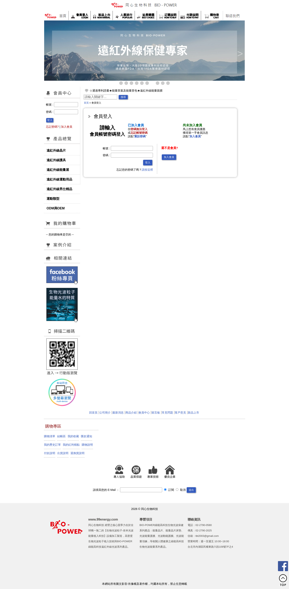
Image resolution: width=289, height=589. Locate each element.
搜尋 (123, 97)
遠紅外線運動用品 (59, 179)
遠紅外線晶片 (56, 150)
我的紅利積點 (71, 444)
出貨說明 (62, 453)
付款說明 (49, 453)
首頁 (86, 102)
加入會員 (66, 126)
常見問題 (167, 412)
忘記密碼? (52, 126)
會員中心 (144, 412)
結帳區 (61, 436)
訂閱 (169, 489)
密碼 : (50, 111)
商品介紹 (131, 412)
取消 (181, 489)
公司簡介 (105, 412)
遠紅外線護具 (56, 160)
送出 (191, 489)
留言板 (156, 412)
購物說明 (87, 444)
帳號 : (50, 104)
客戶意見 (180, 412)
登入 (49, 120)
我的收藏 (73, 436)
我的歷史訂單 (52, 444)
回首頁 (93, 412)
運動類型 (53, 198)
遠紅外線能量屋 (58, 169)
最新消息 (118, 412)
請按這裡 (147, 169)
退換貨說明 (77, 453)
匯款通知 (86, 436)
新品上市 (193, 412)
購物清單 (49, 436)
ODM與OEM (56, 208)
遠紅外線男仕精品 (59, 189)
